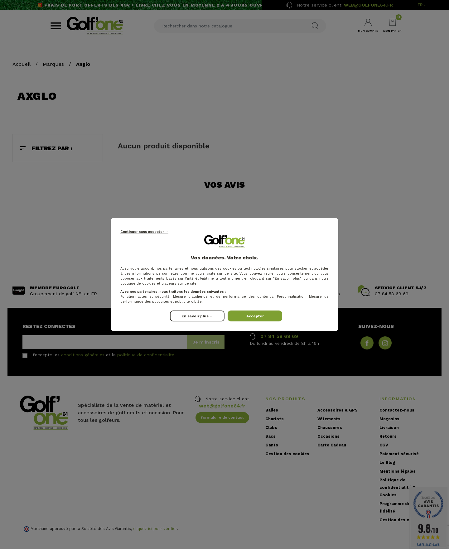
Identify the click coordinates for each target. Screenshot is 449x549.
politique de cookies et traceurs (148, 284)
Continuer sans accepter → (144, 232)
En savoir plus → (197, 316)
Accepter (255, 316)
